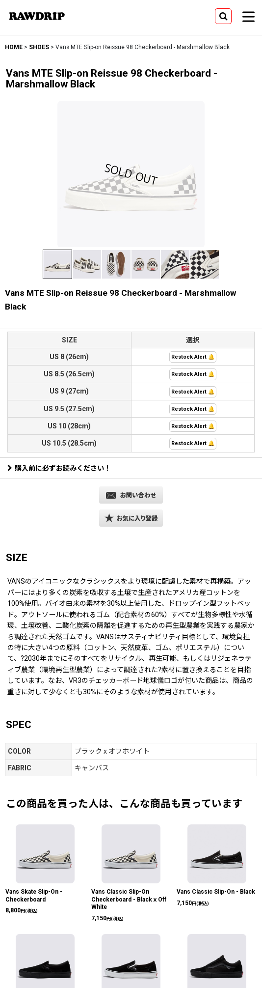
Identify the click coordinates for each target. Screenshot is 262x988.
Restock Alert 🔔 (192, 357)
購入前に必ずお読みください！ (59, 468)
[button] (223, 16)
